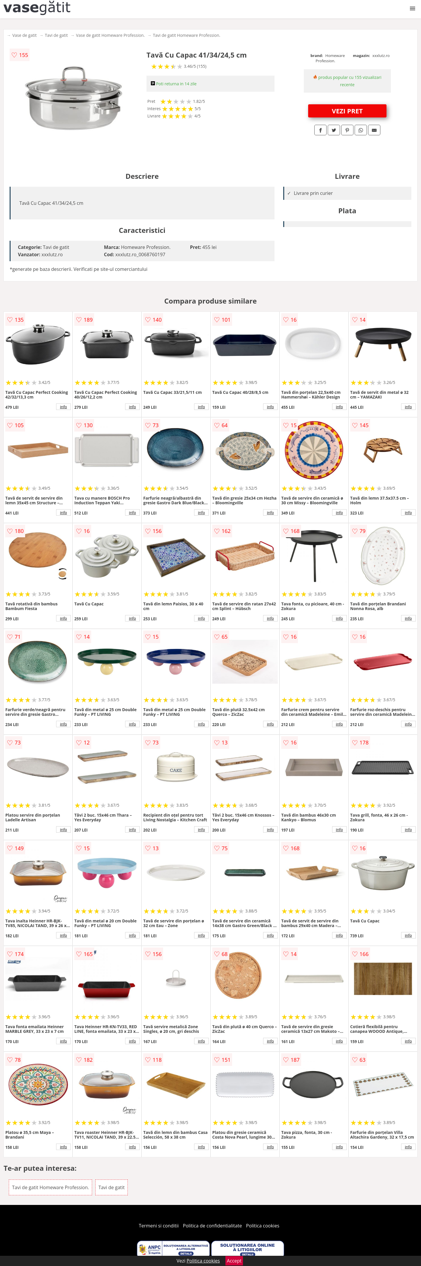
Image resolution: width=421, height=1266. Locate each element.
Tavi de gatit (56, 35)
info (63, 406)
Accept (234, 1261)
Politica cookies (262, 1225)
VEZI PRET (347, 110)
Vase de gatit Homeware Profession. (110, 35)
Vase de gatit (24, 35)
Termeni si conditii (159, 1225)
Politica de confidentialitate (212, 1225)
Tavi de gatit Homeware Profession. (186, 35)
